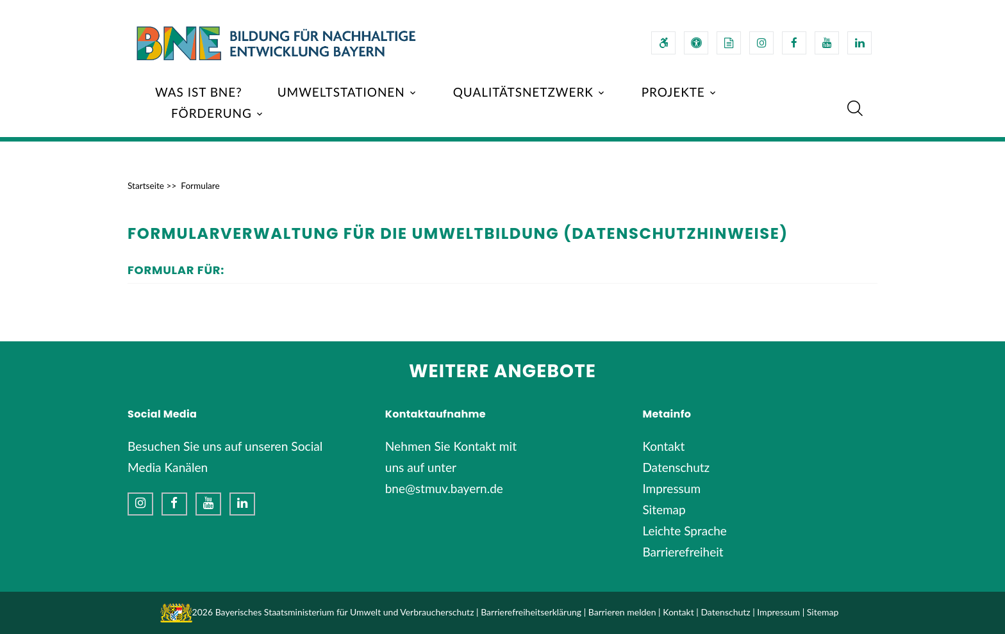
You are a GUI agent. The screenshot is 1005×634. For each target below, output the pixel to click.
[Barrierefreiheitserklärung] (663, 42)
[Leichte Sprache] (729, 42)
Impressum (671, 488)
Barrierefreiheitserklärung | (533, 611)
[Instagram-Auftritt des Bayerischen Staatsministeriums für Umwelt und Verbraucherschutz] (761, 42)
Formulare (200, 186)
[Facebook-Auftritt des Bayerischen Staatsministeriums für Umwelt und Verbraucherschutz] (174, 504)
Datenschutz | (727, 611)
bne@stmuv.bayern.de (444, 488)
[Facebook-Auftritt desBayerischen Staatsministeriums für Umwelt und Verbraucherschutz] (794, 42)
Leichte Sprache (684, 530)
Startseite (146, 186)
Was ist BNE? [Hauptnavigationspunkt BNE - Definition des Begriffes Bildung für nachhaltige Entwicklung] (198, 92)
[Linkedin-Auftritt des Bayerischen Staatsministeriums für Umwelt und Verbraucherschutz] (859, 42)
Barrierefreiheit (682, 551)
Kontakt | (681, 611)
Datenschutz (676, 467)
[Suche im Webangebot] (855, 108)
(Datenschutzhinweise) (675, 233)
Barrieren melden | (624, 611)
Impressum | (780, 611)
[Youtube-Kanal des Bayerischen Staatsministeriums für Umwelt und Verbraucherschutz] (827, 42)
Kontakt (663, 446)
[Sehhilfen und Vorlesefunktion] (696, 42)
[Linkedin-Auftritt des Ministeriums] (242, 504)
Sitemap (663, 509)
